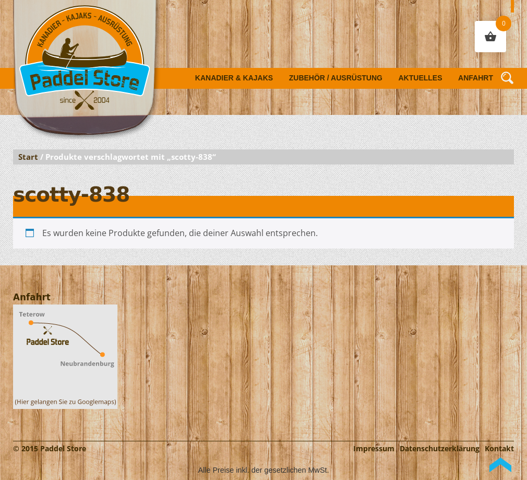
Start (28, 156)
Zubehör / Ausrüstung (335, 78)
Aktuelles (420, 78)
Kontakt (499, 448)
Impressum (373, 448)
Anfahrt (475, 78)
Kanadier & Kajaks (234, 78)
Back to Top (500, 465)
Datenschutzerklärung (440, 448)
